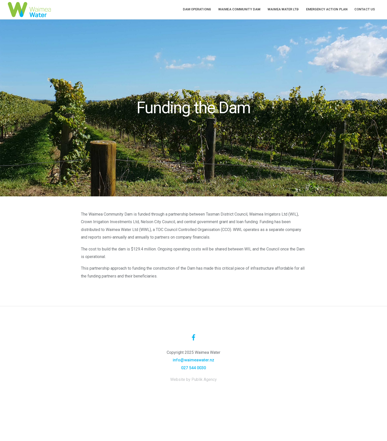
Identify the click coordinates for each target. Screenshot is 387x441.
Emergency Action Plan (327, 9)
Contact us (364, 9)
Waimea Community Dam (233, 9)
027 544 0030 (193, 367)
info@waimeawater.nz (193, 360)
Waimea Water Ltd (280, 9)
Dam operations (188, 9)
